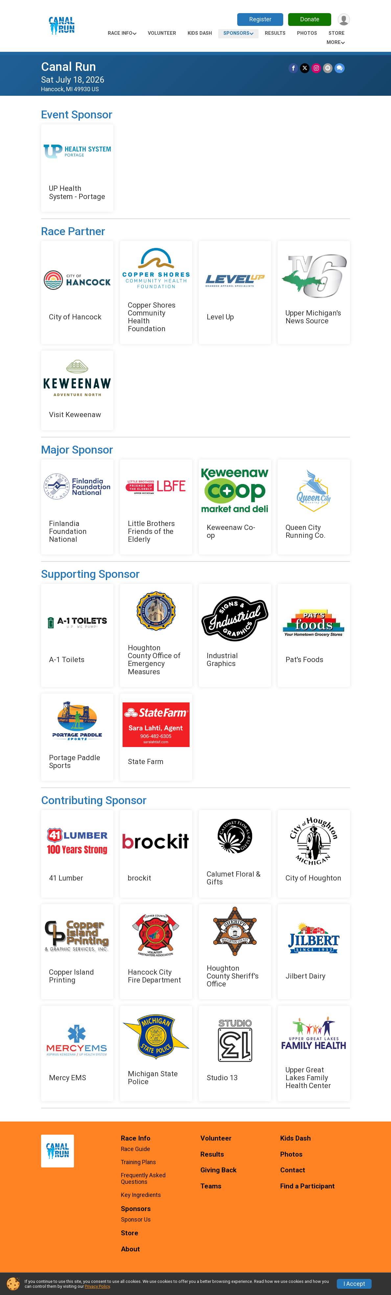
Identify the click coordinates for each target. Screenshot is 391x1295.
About (130, 1249)
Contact (292, 1170)
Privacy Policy (97, 1286)
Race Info (120, 33)
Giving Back (218, 1170)
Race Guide (135, 1149)
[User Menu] (344, 19)
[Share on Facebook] (293, 68)
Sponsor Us (136, 1219)
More (334, 42)
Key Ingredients (141, 1195)
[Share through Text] (339, 68)
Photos (307, 33)
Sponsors (236, 33)
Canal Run (68, 67)
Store (337, 33)
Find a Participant (307, 1186)
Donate (309, 19)
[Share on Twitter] (305, 68)
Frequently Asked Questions (143, 1178)
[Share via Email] (328, 68)
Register (260, 19)
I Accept (354, 1284)
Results (275, 33)
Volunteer (162, 33)
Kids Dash (200, 33)
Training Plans (138, 1162)
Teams (210, 1186)
